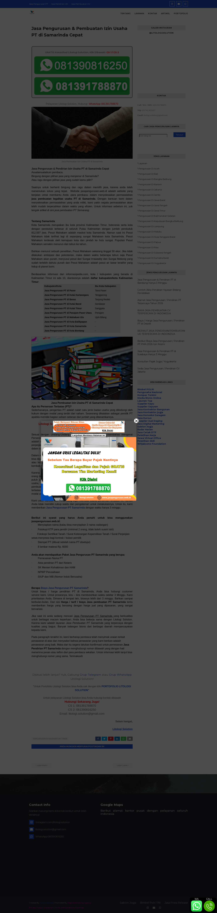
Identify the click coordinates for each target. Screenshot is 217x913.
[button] (108, 456)
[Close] (136, 421)
